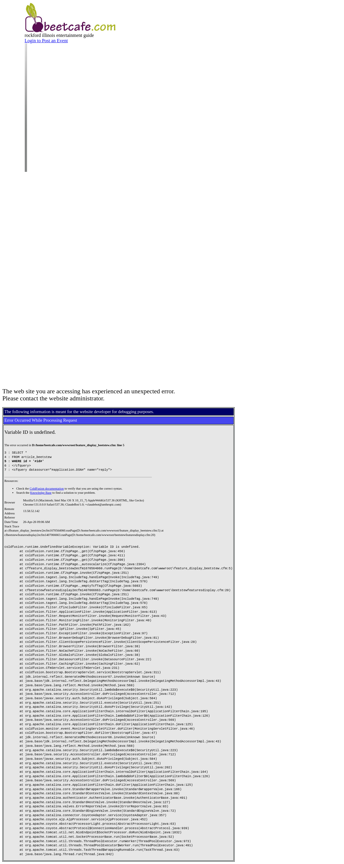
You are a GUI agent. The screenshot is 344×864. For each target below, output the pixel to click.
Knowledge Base (41, 492)
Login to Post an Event (46, 40)
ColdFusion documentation (47, 488)
